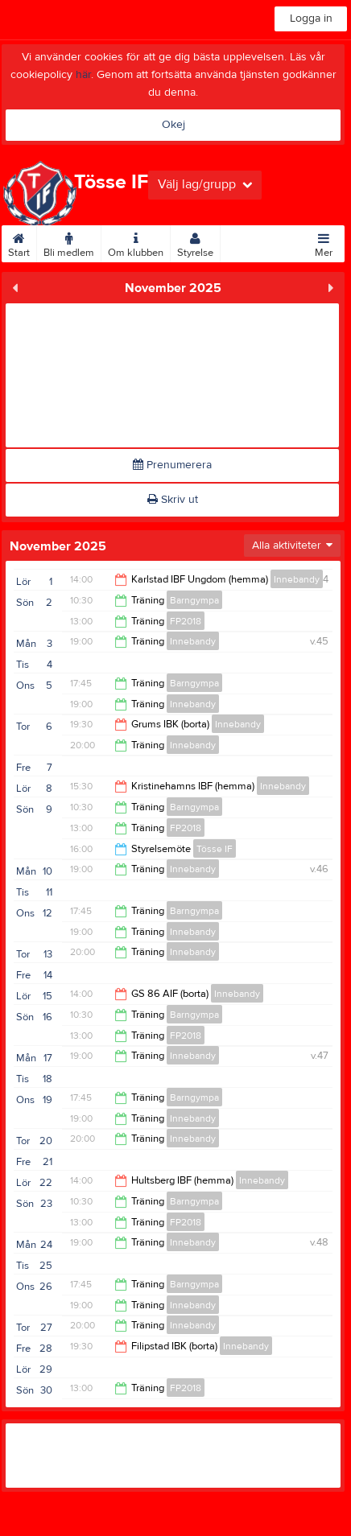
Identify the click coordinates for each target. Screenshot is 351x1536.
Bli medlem (68, 242)
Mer (323, 242)
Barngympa (194, 600)
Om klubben (135, 242)
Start (19, 242)
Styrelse (195, 242)
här (83, 75)
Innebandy (297, 579)
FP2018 (185, 621)
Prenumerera (172, 465)
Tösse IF (214, 848)
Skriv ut (172, 499)
